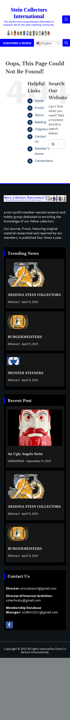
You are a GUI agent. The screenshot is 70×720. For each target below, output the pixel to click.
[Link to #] (66, 43)
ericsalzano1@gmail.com (38, 589)
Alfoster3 (14, 302)
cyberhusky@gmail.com (23, 600)
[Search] (53, 144)
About (39, 115)
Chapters (41, 129)
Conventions (44, 161)
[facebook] (9, 624)
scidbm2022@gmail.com (40, 612)
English (44, 43)
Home (39, 101)
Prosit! (39, 108)
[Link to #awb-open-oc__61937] (66, 19)
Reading (40, 122)
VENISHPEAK (16, 461)
